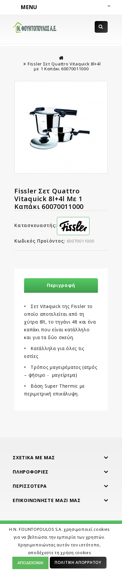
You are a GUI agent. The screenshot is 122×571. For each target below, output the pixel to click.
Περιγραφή (61, 285)
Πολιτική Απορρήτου (78, 562)
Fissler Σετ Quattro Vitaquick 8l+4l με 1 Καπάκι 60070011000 (64, 66)
